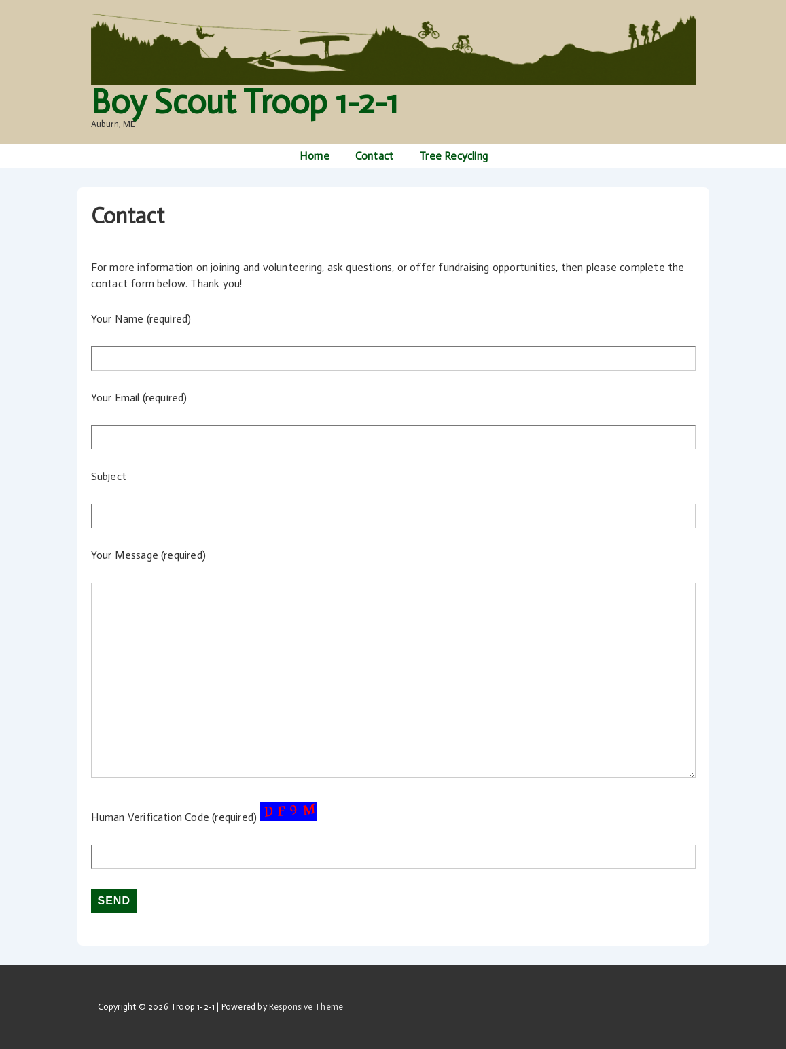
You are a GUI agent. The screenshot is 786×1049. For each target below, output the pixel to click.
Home (314, 155)
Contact (374, 155)
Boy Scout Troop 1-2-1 (244, 101)
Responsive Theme (306, 1006)
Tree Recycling (453, 155)
